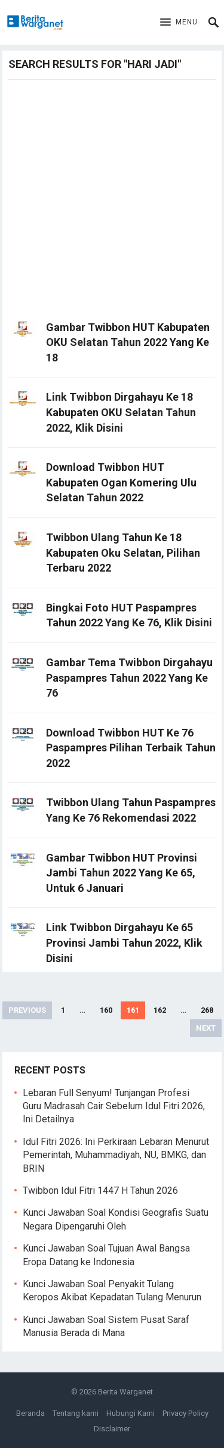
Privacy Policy (185, 1413)
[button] (179, 23)
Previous (27, 1010)
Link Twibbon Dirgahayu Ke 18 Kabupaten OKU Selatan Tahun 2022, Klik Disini (121, 412)
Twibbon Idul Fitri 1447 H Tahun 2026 (100, 1190)
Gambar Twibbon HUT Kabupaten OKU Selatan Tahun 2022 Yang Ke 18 (128, 342)
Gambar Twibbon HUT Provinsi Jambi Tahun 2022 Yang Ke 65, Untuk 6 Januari (121, 872)
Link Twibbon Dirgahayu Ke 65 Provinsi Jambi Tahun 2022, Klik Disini (124, 942)
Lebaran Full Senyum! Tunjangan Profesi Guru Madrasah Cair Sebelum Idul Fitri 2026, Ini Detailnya (114, 1106)
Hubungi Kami (130, 1413)
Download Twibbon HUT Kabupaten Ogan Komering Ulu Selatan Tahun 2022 (121, 482)
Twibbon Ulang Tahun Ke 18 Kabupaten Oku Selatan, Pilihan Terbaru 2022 (123, 552)
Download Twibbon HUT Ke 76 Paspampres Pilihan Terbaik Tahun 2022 (131, 747)
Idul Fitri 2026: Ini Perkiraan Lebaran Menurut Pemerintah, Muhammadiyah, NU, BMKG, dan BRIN (116, 1155)
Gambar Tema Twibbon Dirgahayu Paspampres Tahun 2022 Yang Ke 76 (129, 677)
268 (207, 1010)
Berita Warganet (125, 1391)
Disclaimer (112, 1428)
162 (160, 1010)
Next (206, 1027)
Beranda (30, 1413)
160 (106, 1010)
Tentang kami (76, 1413)
